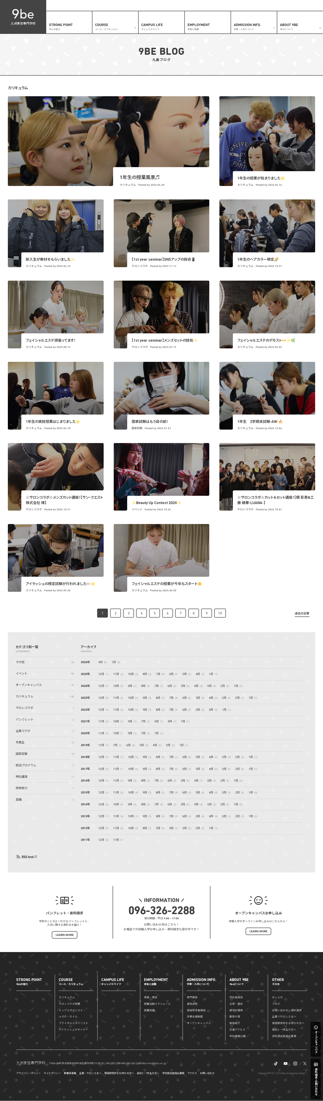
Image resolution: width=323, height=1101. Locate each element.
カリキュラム (67, 997)
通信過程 (192, 1004)
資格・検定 (150, 997)
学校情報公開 (237, 1036)
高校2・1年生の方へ (182, 5)
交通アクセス (237, 1029)
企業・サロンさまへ (266, 5)
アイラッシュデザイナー (73, 1029)
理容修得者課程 (196, 1010)
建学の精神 (236, 1010)
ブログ (215, 5)
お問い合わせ (207, 1073)
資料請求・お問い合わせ (237, 5)
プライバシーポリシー (28, 1073)
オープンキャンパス (199, 1023)
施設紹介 (234, 1023)
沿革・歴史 (236, 1004)
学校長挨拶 (236, 997)
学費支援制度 (195, 1016)
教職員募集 (70, 1073)
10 (220, 613)
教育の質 (234, 1016)
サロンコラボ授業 (69, 1004)
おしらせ (202, 5)
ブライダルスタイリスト (73, 1023)
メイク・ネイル (68, 1016)
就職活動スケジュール (157, 1004)
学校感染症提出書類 (284, 1036)
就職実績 (149, 1010)
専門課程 (192, 997)
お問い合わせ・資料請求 (287, 1010)
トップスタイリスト (71, 1010)
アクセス (192, 1073)
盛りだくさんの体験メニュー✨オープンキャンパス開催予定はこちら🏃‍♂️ (93, 5)
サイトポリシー (52, 1073)
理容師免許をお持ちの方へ (288, 1023)
